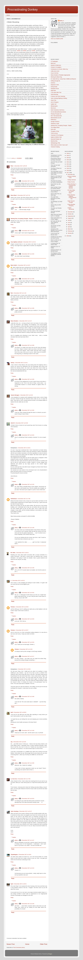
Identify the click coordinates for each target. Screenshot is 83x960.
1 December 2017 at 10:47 (23, 265)
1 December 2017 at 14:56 (27, 308)
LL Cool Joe (14, 778)
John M (12, 423)
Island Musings (54, 94)
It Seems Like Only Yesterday (58, 96)
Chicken (13, 606)
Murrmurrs (53, 108)
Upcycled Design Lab (56, 139)
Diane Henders (14, 321)
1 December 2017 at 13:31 (21, 362)
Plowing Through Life (56, 113)
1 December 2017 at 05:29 (20, 166)
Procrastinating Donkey (22, 9)
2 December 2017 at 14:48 (27, 696)
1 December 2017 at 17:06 (23, 498)
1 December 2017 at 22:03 (27, 619)
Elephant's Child (55, 84)
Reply (12, 174)
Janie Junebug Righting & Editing (59, 98)
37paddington (14, 854)
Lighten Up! (53, 104)
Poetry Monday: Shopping (71, 205)
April (69, 226)
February (70, 231)
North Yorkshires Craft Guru (57, 110)
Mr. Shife (13, 552)
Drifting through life (55, 80)
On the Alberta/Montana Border (58, 112)
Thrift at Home (54, 133)
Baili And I (53, 63)
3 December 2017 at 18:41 (20, 883)
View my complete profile (57, 38)
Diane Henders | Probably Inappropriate (60, 75)
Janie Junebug (14, 811)
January (70, 233)
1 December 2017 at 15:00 (27, 410)
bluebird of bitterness (56, 65)
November (70, 211)
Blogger (50, 953)
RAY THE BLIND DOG (56, 115)
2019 (67, 168)
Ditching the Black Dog (56, 77)
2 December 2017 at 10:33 (19, 741)
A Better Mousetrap (71, 208)
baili (12, 712)
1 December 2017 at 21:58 (27, 527)
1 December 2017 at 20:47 (21, 630)
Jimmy (12, 362)
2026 (67, 153)
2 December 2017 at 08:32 (19, 712)
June (69, 222)
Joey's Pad (53, 100)
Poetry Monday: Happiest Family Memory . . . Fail (72, 196)
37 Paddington (54, 61)
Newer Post (11, 944)
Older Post (43, 944)
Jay (11, 741)
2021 (67, 164)
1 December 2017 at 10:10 (29, 242)
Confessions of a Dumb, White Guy (59, 69)
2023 (67, 159)
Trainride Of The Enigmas (57, 135)
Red (12, 293)
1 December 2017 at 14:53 (27, 207)
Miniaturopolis (54, 106)
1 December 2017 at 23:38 (23, 669)
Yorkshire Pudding (55, 146)
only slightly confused (16, 242)
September (71, 216)
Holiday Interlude (72, 179)
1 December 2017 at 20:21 (22, 552)
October (70, 214)
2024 (67, 157)
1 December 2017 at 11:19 (19, 293)
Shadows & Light (55, 123)
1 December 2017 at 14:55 (27, 278)
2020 (67, 166)
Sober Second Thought (71, 201)
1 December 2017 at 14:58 (27, 345)
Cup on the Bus (54, 73)
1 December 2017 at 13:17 (25, 321)
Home (8, 15)
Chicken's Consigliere (56, 67)
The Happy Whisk (55, 127)
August (70, 218)
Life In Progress (55, 102)
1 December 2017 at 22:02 (27, 592)
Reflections (53, 119)
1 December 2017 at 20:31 (18, 580)
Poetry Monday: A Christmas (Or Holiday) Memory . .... (72, 186)
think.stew (53, 129)
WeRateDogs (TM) (55, 143)
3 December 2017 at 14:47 (27, 840)
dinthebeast (14, 498)
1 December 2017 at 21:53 (27, 484)
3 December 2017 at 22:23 (27, 868)
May (69, 224)
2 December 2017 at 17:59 (23, 778)
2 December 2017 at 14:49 (27, 730)
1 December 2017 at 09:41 (39, 218)
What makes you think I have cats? (59, 145)
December (70, 174)
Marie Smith (14, 265)
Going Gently (54, 86)
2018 (67, 170)
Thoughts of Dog (55, 131)
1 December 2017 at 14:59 (27, 379)
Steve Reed (14, 195)
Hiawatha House (55, 88)
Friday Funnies (71, 182)
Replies (14, 178)
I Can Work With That (56, 92)
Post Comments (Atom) (19, 947)
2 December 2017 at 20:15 (27, 798)
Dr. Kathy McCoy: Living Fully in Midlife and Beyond (63, 78)
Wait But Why (54, 141)
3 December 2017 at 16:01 (24, 854)
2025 (67, 155)
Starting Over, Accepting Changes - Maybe (22, 218)
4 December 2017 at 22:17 (27, 656)
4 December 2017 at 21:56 (25, 649)
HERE (18, 50)
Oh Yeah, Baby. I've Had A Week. (71, 191)
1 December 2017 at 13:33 (26, 395)
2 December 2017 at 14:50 (27, 763)
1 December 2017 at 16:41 (23, 447)
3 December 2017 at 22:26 (27, 903)
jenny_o (17, 181)
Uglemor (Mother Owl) (56, 137)
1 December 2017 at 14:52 (27, 181)
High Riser (53, 90)
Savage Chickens (55, 121)
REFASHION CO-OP (56, 117)
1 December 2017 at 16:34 (27, 435)
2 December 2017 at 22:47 (25, 811)
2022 (67, 162)
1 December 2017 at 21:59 (27, 567)
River (12, 166)
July (69, 220)
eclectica (53, 82)
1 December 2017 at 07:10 (23, 195)
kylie (12, 883)
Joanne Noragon (15, 395)
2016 (67, 235)
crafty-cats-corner (55, 71)
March (69, 229)
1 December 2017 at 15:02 (21, 423)
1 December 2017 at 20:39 (21, 606)
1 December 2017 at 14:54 (27, 230)
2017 (67, 172)
